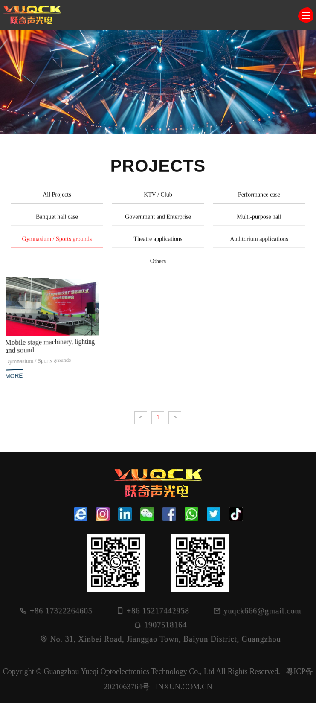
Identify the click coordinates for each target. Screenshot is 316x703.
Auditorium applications (259, 242)
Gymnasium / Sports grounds (57, 242)
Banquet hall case (57, 220)
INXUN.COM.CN (184, 687)
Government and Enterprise (158, 220)
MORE (14, 374)
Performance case (259, 198)
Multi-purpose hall (259, 220)
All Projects (57, 198)
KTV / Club (158, 198)
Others (158, 264)
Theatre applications (158, 242)
